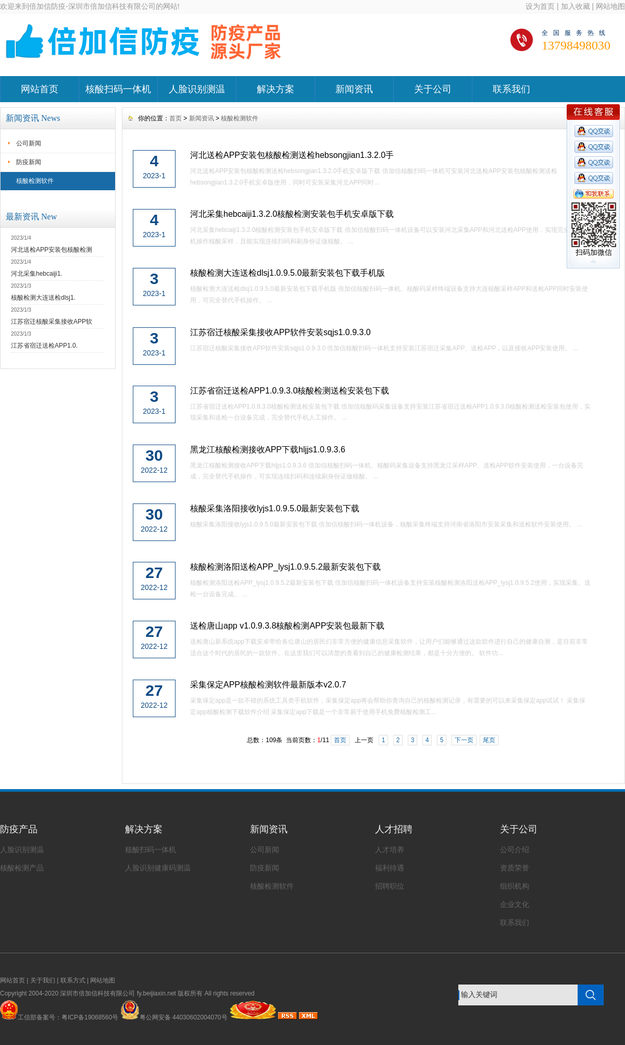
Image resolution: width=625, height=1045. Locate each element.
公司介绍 (514, 849)
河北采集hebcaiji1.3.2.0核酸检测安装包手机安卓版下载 (292, 214)
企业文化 (514, 904)
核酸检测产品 (22, 868)
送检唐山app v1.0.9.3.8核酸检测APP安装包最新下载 (287, 625)
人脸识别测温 (197, 89)
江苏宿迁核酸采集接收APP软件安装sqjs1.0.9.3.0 (280, 332)
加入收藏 (575, 6)
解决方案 (275, 89)
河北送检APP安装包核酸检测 (51, 249)
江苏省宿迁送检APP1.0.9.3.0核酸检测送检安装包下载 (289, 390)
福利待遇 (389, 868)
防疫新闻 (28, 162)
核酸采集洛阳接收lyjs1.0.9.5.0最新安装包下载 (274, 508)
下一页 (464, 740)
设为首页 (540, 6)
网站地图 (610, 6)
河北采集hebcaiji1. (37, 273)
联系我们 (511, 89)
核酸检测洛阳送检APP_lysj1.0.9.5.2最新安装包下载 (285, 566)
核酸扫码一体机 (118, 89)
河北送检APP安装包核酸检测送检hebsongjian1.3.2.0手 (292, 155)
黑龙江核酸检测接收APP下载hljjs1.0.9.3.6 (267, 449)
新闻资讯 (354, 89)
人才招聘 (394, 829)
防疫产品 (19, 829)
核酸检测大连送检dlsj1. (43, 297)
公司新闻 (28, 143)
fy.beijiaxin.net (156, 993)
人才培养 (389, 849)
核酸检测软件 (35, 181)
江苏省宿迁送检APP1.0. (44, 345)
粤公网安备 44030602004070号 (174, 1017)
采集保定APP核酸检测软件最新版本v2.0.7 (268, 684)
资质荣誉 (514, 868)
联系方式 (72, 980)
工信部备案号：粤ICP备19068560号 (68, 1017)
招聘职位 (389, 886)
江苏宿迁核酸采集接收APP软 (51, 321)
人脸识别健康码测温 (158, 868)
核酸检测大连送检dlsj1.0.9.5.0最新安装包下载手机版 (287, 272)
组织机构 (514, 886)
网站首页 (39, 89)
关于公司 (433, 89)
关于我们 (42, 980)
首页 (175, 118)
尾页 (489, 740)
